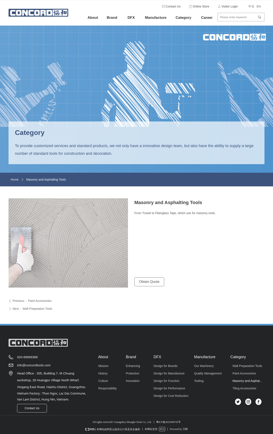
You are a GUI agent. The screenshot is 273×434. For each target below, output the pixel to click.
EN (259, 6)
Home (15, 179)
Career (207, 18)
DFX (131, 18)
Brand (112, 18)
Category (183, 18)
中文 (251, 6)
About (92, 18)
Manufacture (155, 18)
